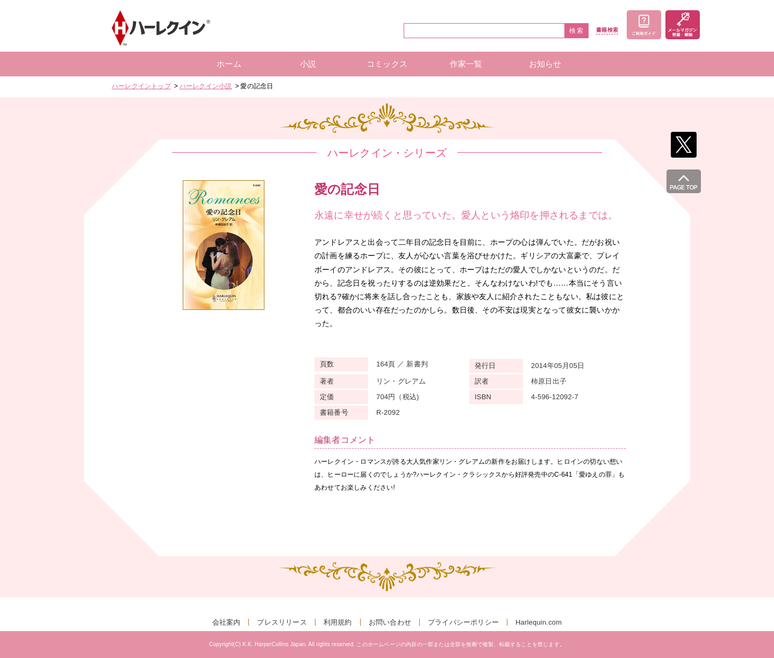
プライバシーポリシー (463, 622)
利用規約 (338, 622)
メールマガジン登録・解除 (682, 24)
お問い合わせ (390, 622)
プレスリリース (281, 622)
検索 (576, 30)
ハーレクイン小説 (206, 86)
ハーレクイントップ (141, 86)
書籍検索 (607, 30)
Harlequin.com (538, 622)
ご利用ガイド (644, 24)
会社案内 (226, 622)
